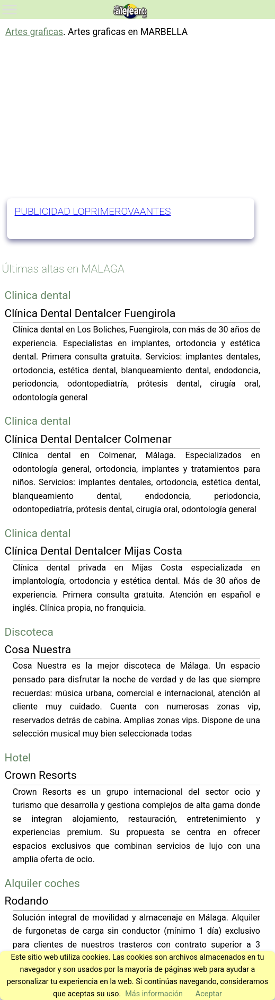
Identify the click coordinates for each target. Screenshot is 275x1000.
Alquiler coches (42, 883)
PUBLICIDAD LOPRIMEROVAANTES (93, 211)
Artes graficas (34, 32)
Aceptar (209, 993)
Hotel (18, 757)
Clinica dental (38, 295)
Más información (154, 993)
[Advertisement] (137, 119)
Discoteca (29, 632)
